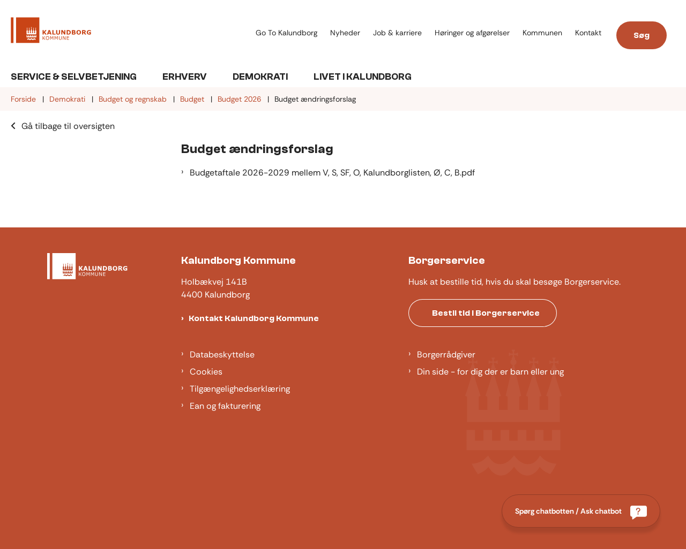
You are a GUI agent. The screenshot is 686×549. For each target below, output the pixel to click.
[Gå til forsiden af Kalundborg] (51, 32)
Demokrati (260, 76)
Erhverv (184, 76)
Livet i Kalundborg (363, 76)
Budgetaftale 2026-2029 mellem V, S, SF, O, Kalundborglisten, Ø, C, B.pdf (332, 172)
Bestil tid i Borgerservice (486, 313)
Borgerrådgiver (446, 354)
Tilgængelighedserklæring (240, 388)
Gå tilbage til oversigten (68, 126)
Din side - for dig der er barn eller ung (490, 371)
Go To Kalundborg (286, 33)
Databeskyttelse (222, 354)
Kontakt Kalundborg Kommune (254, 318)
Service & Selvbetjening (74, 76)
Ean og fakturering (225, 405)
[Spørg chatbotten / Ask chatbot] (581, 511)
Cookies (206, 371)
